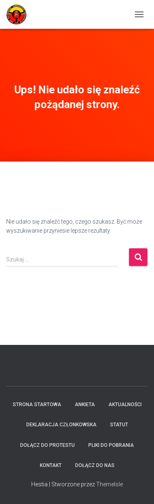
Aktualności (125, 404)
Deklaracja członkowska (61, 425)
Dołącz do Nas (95, 465)
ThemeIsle (109, 484)
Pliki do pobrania (111, 445)
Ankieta (85, 404)
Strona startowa (37, 404)
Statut (119, 425)
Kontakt (51, 465)
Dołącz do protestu (47, 445)
